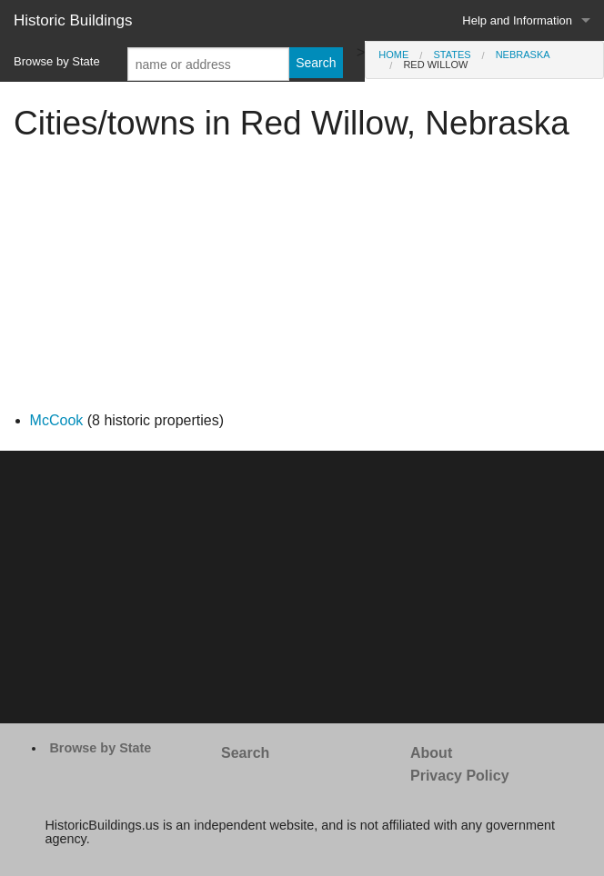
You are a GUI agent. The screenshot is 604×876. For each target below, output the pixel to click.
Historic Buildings (73, 20)
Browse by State (57, 61)
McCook (57, 420)
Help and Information (517, 20)
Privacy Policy (459, 775)
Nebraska (523, 54)
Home (393, 54)
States (451, 54)
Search (245, 753)
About (431, 753)
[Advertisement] (302, 281)
